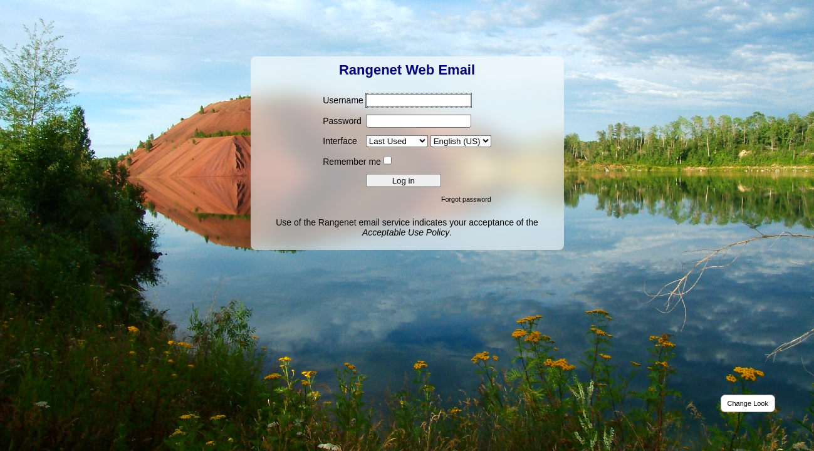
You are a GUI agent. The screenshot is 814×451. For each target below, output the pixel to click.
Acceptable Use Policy (405, 232)
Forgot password (466, 198)
